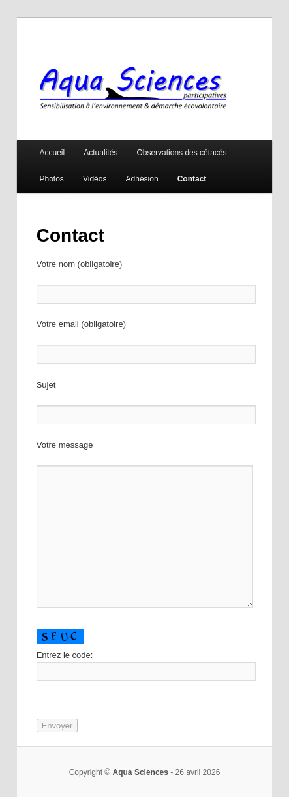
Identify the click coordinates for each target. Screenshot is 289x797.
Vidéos (94, 178)
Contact (192, 178)
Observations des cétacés (181, 152)
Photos (52, 178)
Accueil (52, 152)
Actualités (100, 152)
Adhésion (142, 178)
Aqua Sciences (140, 772)
